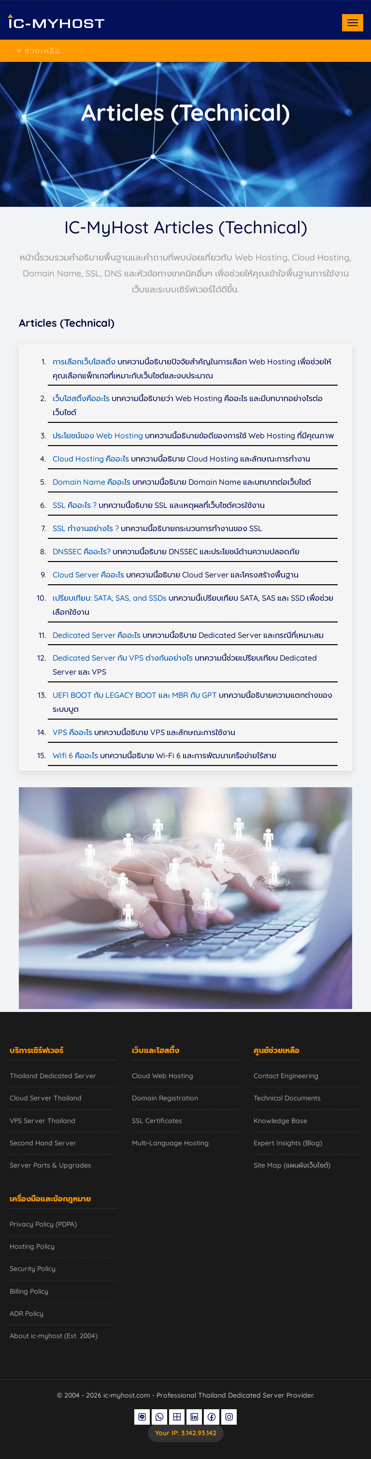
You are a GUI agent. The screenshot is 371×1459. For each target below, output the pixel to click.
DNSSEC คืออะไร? (82, 551)
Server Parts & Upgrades (50, 1165)
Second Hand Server (43, 1143)
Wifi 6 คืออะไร (75, 755)
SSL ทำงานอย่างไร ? (86, 528)
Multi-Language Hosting (170, 1143)
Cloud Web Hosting (162, 1075)
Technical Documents (287, 1098)
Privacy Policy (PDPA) (43, 1224)
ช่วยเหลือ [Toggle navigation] (38, 51)
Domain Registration (165, 1098)
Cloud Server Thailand (46, 1098)
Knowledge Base (280, 1120)
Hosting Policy (32, 1246)
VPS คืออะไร (72, 732)
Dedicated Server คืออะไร (98, 635)
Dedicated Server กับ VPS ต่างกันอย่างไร (123, 658)
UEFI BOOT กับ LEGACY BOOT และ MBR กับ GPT (135, 695)
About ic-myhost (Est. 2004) (54, 1335)
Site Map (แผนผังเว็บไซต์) (292, 1165)
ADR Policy (26, 1313)
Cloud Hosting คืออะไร (91, 458)
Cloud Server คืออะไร (88, 574)
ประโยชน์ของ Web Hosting (98, 435)
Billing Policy (29, 1291)
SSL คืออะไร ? (75, 505)
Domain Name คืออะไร (91, 482)
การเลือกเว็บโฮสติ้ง (84, 361)
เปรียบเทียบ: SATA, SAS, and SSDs (110, 598)
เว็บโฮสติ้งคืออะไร (81, 398)
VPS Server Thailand (42, 1120)
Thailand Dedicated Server (53, 1075)
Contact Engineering (286, 1075)
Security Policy (33, 1268)
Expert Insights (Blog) (288, 1143)
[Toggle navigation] (352, 22)
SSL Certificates (157, 1120)
